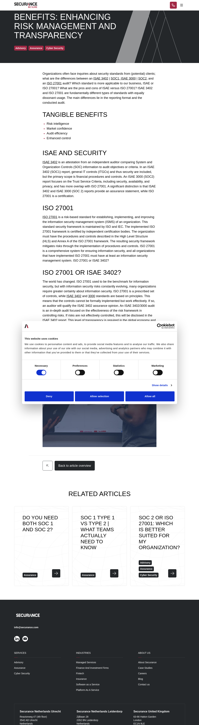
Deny (49, 396)
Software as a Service (88, 684)
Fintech (80, 673)
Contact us (144, 684)
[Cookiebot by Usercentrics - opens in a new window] (159, 326)
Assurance (19, 668)
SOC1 (115, 78)
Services (20, 652)
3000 (91, 296)
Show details (160, 385)
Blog (140, 679)
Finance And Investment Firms (92, 668)
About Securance (147, 662)
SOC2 (142, 78)
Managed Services (86, 662)
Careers (142, 673)
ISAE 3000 (128, 78)
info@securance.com (26, 627)
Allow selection (99, 396)
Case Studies (145, 668)
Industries (83, 652)
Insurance (81, 679)
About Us (144, 652)
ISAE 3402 (100, 78)
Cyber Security (22, 673)
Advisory (18, 662)
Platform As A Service (87, 690)
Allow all (150, 396)
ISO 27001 (54, 83)
